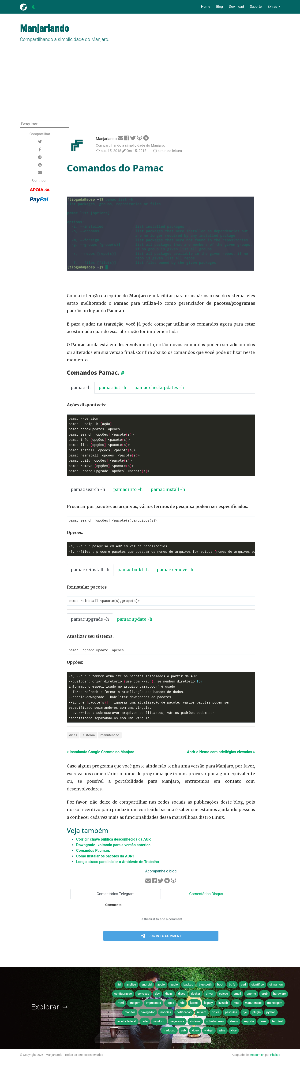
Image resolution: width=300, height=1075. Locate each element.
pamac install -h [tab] (168, 489)
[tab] (160, 620)
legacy (208, 1003)
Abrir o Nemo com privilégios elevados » (221, 752)
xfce (233, 1031)
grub (265, 994)
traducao (169, 1031)
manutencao (109, 736)
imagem (134, 1003)
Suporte (256, 7)
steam (234, 1022)
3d (118, 985)
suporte (249, 1022)
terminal (277, 1022)
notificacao (184, 1013)
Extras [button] (273, 7)
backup (188, 985)
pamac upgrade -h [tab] (90, 619)
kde (182, 1003)
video (195, 1031)
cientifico (257, 985)
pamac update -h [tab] (134, 619)
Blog (219, 7)
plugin (256, 1013)
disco (181, 994)
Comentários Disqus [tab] (206, 894)
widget (208, 1031)
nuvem (201, 1013)
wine (222, 1031)
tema (263, 1022)
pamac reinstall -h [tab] (90, 570)
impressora (153, 1003)
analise (131, 985)
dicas (73, 736)
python (270, 1013)
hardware (279, 994)
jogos (170, 1003)
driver (210, 994)
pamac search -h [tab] (88, 489)
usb (183, 1031)
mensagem (274, 1003)
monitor (129, 1013)
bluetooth (205, 985)
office (215, 1013)
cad (243, 985)
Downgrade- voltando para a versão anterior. (113, 845)
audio (174, 985)
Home (205, 7)
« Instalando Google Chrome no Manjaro (100, 752)
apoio (161, 985)
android (147, 985)
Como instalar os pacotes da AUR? (105, 857)
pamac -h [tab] (81, 387)
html (121, 1003)
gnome (251, 994)
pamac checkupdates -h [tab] (159, 387)
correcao (143, 994)
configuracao (123, 994)
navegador (148, 1013)
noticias (165, 1013)
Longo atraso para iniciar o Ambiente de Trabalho (117, 862)
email (237, 994)
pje (245, 1013)
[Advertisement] (150, 85)
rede (145, 1022)
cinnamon (276, 985)
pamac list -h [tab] (112, 387)
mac (236, 1003)
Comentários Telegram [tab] (116, 894)
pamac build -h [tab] (133, 570)
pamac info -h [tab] (128, 489)
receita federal (126, 1022)
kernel (194, 1003)
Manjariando (106, 139)
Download (236, 7)
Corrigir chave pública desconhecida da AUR (113, 840)
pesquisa (231, 1013)
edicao (223, 994)
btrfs (232, 985)
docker (195, 994)
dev (157, 994)
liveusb (223, 1003)
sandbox (159, 1022)
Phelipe (275, 1055)
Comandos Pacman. (93, 851)
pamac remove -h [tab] (175, 570)
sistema (89, 736)
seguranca (177, 1022)
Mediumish (256, 1055)
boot (220, 985)
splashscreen (215, 1022)
